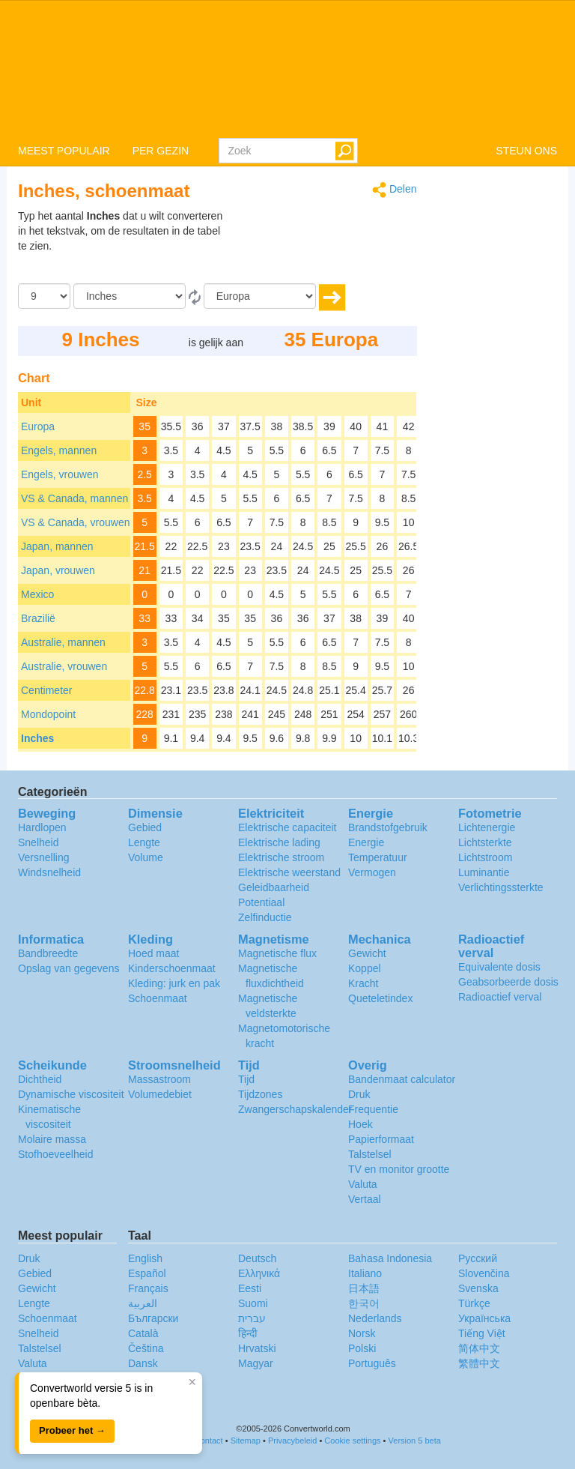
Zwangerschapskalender (295, 1109)
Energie (366, 842)
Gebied (145, 827)
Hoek (360, 1124)
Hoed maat (153, 953)
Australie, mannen (63, 642)
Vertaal (364, 1199)
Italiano (365, 1273)
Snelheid (38, 842)
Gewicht (367, 953)
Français (148, 1288)
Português (372, 1363)
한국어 (364, 1303)
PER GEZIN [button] (161, 151)
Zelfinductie (265, 917)
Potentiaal (261, 902)
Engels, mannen (59, 450)
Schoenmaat (157, 998)
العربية (142, 1303)
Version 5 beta (415, 1440)
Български (153, 1318)
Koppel (364, 968)
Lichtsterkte (485, 842)
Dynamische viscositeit (71, 1094)
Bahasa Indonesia (390, 1258)
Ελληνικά (259, 1273)
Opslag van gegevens (68, 968)
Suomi (253, 1303)
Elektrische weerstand (289, 872)
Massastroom (159, 1079)
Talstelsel (370, 1154)
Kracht (363, 983)
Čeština (145, 1348)
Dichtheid (39, 1079)
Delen (394, 190)
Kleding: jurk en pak (174, 983)
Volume (145, 857)
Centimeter (46, 690)
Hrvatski (257, 1348)
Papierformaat (381, 1139)
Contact (209, 1440)
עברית (252, 1318)
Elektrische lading (279, 842)
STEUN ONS (526, 151)
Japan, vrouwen (58, 570)
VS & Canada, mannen (74, 498)
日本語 (364, 1288)
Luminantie (484, 872)
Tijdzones (260, 1094)
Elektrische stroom (281, 857)
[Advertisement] (323, 245)
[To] (260, 296)
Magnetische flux (277, 953)
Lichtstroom (485, 857)
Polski (362, 1348)
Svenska (478, 1288)
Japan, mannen (57, 546)
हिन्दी (248, 1333)
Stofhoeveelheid (55, 1154)
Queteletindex (380, 998)
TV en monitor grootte (398, 1169)
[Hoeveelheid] (44, 296)
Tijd (246, 1079)
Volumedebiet (160, 1094)
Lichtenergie (486, 827)
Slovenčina (484, 1273)
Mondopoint (48, 714)
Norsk (362, 1333)
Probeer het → (72, 1430)
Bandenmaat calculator (401, 1079)
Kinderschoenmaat (172, 968)
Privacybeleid (292, 1440)
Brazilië (38, 618)
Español (147, 1273)
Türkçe (474, 1303)
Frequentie (373, 1109)
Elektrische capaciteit (287, 827)
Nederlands (375, 1318)
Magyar (255, 1363)
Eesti (249, 1288)
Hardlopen (42, 827)
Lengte (144, 842)
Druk (359, 1094)
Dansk (143, 1363)
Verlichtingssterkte (501, 887)
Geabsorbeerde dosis (508, 982)
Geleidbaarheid (273, 887)
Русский (477, 1258)
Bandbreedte (48, 953)
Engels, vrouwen (60, 474)
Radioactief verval (499, 997)
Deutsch (257, 1258)
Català (143, 1333)
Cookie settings (352, 1440)
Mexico (37, 594)
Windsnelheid (49, 872)
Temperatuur (377, 857)
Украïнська (484, 1318)
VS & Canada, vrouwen (75, 522)
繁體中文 (479, 1363)
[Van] (129, 296)
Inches (37, 738)
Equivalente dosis (499, 967)
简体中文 (479, 1348)
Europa (38, 426)
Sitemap (246, 1440)
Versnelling (44, 857)
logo (287, 68)
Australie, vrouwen (64, 666)
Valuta (362, 1184)
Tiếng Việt (481, 1333)
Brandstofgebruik (388, 827)
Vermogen (372, 872)
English (145, 1258)
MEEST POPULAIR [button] (64, 151)
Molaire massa (52, 1139)
